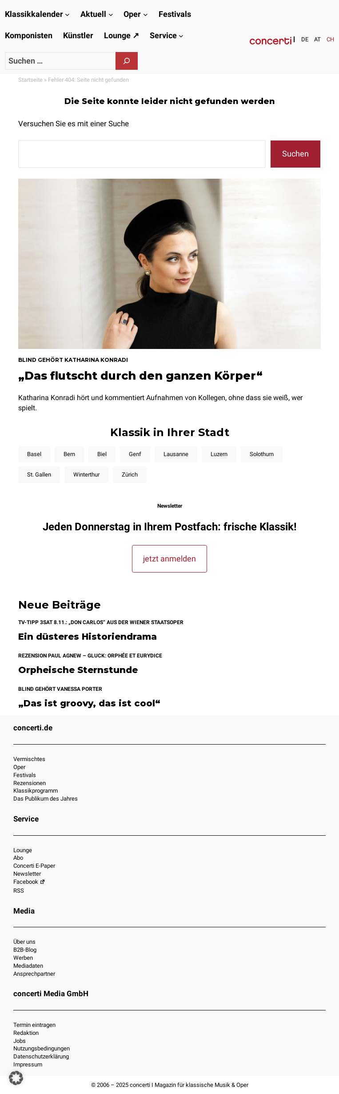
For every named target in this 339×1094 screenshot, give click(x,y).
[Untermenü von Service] (181, 35)
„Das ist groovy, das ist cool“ (89, 703)
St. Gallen (39, 474)
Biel (102, 454)
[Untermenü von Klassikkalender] (67, 14)
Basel (34, 454)
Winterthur (86, 474)
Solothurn (262, 454)
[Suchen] (127, 61)
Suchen (295, 153)
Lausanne (176, 454)
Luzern (219, 454)
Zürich (130, 474)
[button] (16, 1078)
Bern (69, 454)
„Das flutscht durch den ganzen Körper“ (140, 375)
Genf (135, 454)
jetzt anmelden (169, 558)
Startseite (30, 79)
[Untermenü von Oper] (145, 14)
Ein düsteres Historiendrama (87, 637)
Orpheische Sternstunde (78, 670)
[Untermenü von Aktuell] (110, 14)
